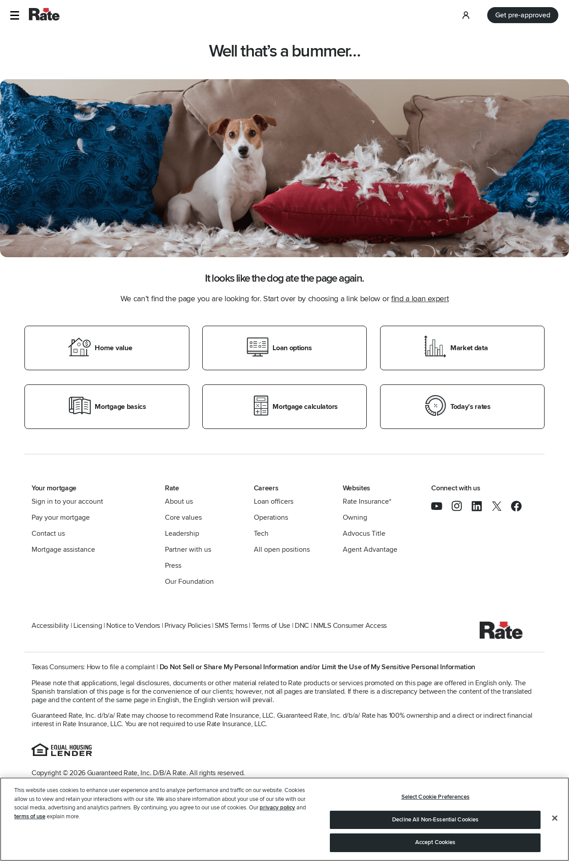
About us (179, 501)
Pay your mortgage (61, 517)
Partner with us (188, 549)
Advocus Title (364, 533)
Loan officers (273, 501)
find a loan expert (420, 298)
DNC (302, 625)
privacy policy (277, 807)
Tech (261, 533)
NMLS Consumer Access (350, 625)
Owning (355, 517)
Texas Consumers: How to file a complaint (93, 667)
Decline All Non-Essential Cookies (435, 819)
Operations (271, 517)
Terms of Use (271, 625)
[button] (14, 15)
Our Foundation (189, 581)
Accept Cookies (435, 842)
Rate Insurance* (367, 501)
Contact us (48, 533)
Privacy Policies (187, 625)
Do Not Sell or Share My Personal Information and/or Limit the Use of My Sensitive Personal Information (317, 667)
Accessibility (50, 625)
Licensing (87, 625)
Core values (183, 517)
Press (173, 565)
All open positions (282, 549)
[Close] (555, 818)
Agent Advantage (370, 549)
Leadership (182, 533)
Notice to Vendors (133, 625)
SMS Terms (231, 625)
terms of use (29, 816)
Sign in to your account (67, 501)
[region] (284, 819)
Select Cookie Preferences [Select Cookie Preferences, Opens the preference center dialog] (435, 796)
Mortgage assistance (63, 549)
